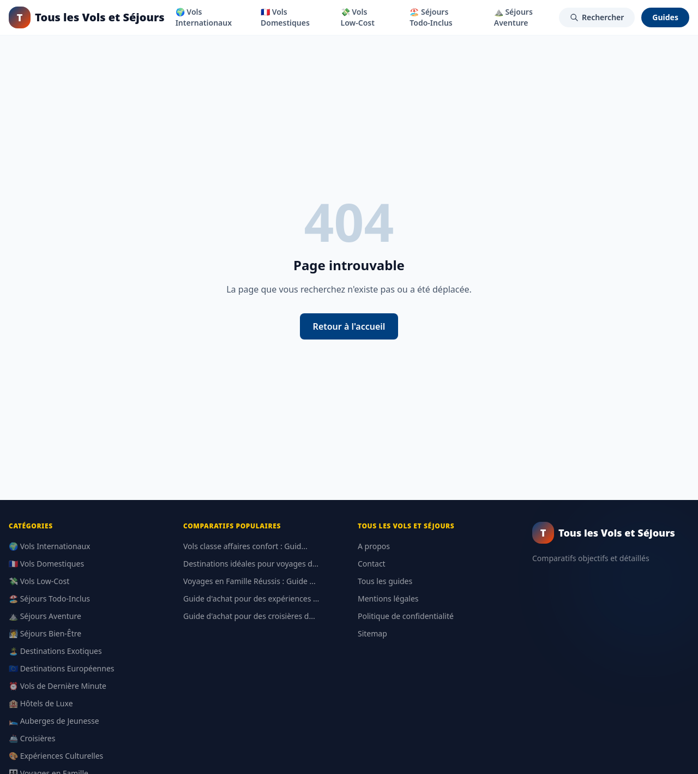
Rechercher (597, 17)
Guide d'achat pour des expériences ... (251, 598)
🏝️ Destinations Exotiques (55, 651)
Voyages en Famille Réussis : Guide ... (249, 581)
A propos (374, 546)
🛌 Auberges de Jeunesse (54, 721)
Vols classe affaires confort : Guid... (245, 546)
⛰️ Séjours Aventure (513, 17)
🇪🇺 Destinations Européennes (61, 668)
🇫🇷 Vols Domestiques (285, 17)
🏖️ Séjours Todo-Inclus (431, 17)
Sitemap (372, 633)
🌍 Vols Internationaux (204, 17)
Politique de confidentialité (406, 616)
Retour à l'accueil (349, 326)
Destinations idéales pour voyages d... (250, 563)
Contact (372, 563)
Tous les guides (385, 581)
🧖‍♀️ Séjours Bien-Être (45, 633)
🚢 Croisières (32, 738)
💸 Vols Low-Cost (358, 17)
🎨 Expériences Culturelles (56, 756)
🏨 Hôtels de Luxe (41, 703)
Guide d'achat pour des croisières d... (249, 616)
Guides (665, 17)
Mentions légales (388, 598)
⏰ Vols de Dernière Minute (57, 686)
